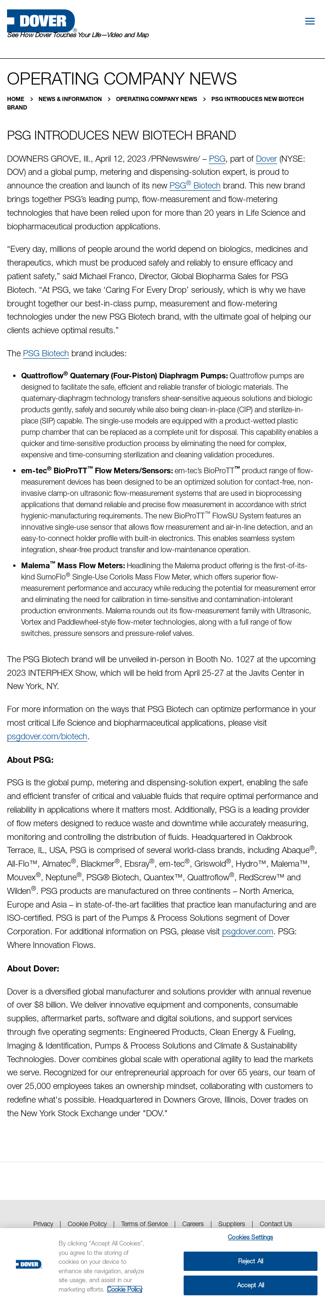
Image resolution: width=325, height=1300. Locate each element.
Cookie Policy (87, 1224)
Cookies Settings (250, 1237)
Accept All (250, 1285)
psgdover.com (247, 931)
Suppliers (231, 1224)
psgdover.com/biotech (47, 736)
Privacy (43, 1224)
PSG (217, 159)
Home (16, 98)
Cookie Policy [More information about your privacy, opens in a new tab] (124, 1289)
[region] (162, 1264)
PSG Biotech (195, 185)
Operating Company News (157, 98)
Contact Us (276, 1224)
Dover (266, 159)
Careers (193, 1224)
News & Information (71, 98)
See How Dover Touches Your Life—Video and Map (77, 35)
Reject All (250, 1261)
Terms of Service (144, 1224)
